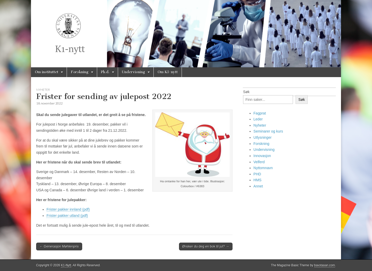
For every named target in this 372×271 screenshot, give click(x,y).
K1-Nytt (66, 265)
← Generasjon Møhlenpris (59, 246)
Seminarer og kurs (268, 131)
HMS (257, 180)
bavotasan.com (324, 265)
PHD (257, 174)
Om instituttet (46, 72)
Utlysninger (262, 137)
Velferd (259, 162)
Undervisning (133, 72)
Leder (258, 119)
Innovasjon (262, 156)
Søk (246, 92)
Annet (258, 186)
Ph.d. (105, 72)
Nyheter (43, 89)
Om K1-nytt (168, 72)
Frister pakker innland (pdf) (68, 209)
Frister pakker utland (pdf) (67, 215)
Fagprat (259, 113)
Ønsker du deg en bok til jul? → (205, 246)
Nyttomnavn (263, 168)
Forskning (80, 72)
